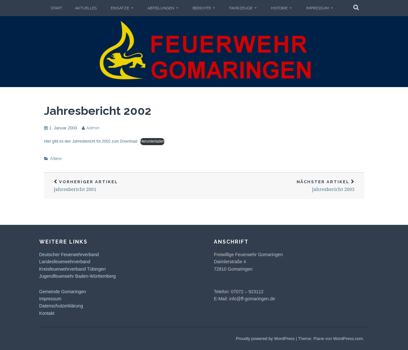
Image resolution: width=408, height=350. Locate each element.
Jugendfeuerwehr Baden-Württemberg (77, 276)
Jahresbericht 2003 (284, 186)
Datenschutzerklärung (61, 305)
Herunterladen (152, 141)
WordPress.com (348, 338)
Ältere (56, 158)
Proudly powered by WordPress (265, 338)
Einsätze (120, 8)
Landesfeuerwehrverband (64, 261)
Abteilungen (160, 8)
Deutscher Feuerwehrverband (69, 254)
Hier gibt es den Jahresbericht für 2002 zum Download (91, 141)
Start (56, 8)
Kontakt (46, 313)
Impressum (317, 8)
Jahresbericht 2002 (97, 110)
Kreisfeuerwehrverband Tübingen (72, 269)
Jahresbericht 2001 (124, 186)
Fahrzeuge (240, 8)
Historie (279, 8)
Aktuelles (86, 8)
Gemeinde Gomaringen (62, 291)
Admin (93, 127)
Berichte (202, 8)
